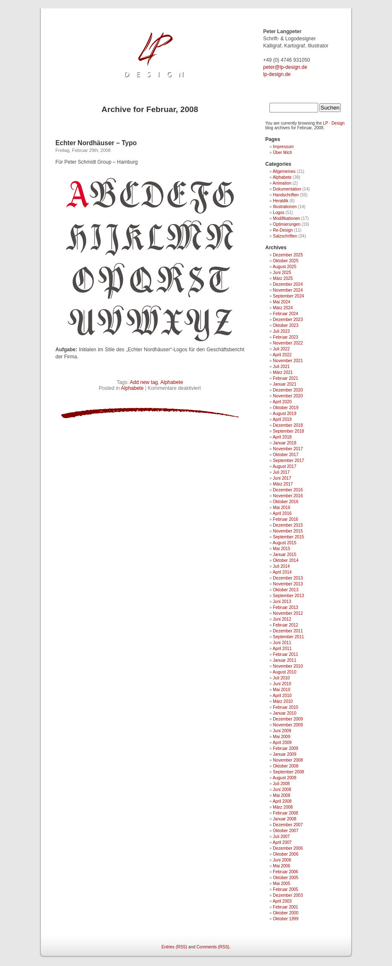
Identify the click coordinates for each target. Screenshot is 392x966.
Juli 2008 (281, 783)
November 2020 (288, 396)
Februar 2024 (285, 313)
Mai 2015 (281, 548)
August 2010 (284, 672)
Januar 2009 (284, 754)
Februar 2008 (285, 813)
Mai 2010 (281, 689)
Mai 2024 (281, 302)
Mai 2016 (281, 507)
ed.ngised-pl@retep (285, 67)
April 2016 (282, 513)
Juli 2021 (281, 366)
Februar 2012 (285, 625)
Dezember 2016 (288, 490)
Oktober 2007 (285, 830)
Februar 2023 (285, 337)
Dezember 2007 (288, 824)
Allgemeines (284, 171)
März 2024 (283, 307)
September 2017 (288, 460)
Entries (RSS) (174, 947)
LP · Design (334, 123)
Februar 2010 (285, 707)
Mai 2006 (281, 866)
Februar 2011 (285, 654)
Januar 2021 (284, 384)
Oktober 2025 (285, 260)
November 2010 (288, 666)
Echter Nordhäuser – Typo (96, 142)
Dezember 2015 (288, 525)
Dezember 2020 (288, 390)
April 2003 (282, 901)
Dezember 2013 (288, 578)
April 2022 (282, 354)
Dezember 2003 (288, 895)
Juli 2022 (281, 349)
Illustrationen (285, 206)
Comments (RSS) (212, 947)
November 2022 (288, 343)
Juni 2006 (282, 860)
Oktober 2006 (285, 854)
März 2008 (283, 807)
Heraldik (280, 200)
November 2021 (288, 360)
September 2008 (288, 772)
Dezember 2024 (288, 284)
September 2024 (288, 296)
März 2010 (283, 701)
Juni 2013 (282, 601)
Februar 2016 (285, 519)
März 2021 (283, 372)
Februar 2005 (285, 889)
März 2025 (283, 278)
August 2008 (284, 777)
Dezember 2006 (288, 848)
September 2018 (288, 431)
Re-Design (283, 230)
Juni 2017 (282, 478)
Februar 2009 (285, 748)
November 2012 (288, 613)
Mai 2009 (281, 736)
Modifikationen (286, 218)
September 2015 (288, 537)
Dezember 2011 (288, 631)
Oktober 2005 (285, 877)
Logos (278, 212)
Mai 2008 (281, 795)
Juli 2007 (281, 836)
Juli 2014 (281, 566)
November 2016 (288, 495)
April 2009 (282, 742)
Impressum (283, 146)
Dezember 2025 (288, 255)
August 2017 (284, 466)
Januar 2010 (284, 713)
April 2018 (282, 437)
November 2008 (288, 760)
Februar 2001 (285, 907)
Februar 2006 (285, 871)
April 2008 (282, 801)
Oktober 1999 (285, 918)
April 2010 (282, 695)
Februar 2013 (285, 607)
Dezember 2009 (288, 719)
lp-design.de (276, 74)
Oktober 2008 (285, 766)
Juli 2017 (281, 472)
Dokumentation (287, 189)
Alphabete (171, 382)
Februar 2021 (285, 378)
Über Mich (282, 152)
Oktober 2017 (285, 454)
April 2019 (282, 419)
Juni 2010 (282, 683)
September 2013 (288, 595)
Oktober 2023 (285, 325)
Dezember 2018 (288, 425)
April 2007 (282, 842)
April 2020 (282, 401)
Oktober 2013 (285, 589)
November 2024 (288, 290)
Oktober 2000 (285, 913)
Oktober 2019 (285, 407)
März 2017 (283, 484)
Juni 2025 (282, 272)
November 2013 (288, 584)
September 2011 (288, 636)
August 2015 (284, 542)
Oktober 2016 (285, 501)
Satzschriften (285, 236)
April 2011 (282, 648)
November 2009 (288, 725)
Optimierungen (287, 224)
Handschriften (286, 195)
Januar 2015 (284, 554)
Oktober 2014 (285, 560)
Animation (282, 183)
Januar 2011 (284, 660)
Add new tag (144, 382)
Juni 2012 (282, 619)
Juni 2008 (282, 789)
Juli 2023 (281, 331)
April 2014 (282, 572)
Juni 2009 (282, 730)
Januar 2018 (284, 443)
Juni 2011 (282, 642)
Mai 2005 (281, 883)
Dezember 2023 (288, 319)
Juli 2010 (281, 678)
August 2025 (284, 266)
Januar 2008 (284, 819)
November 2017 (288, 448)
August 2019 (284, 413)
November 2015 (288, 531)
